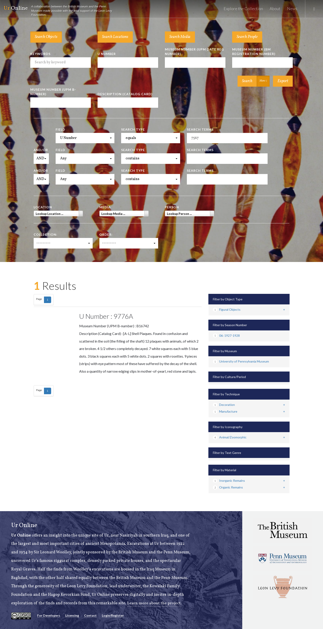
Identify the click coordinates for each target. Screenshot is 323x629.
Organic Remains (228, 487)
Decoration (224, 405)
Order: (106, 234)
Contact (90, 615)
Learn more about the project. (154, 603)
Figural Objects (226, 309)
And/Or (41, 150)
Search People (247, 37)
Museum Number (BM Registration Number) (253, 51)
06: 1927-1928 (226, 335)
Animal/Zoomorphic (230, 437)
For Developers (48, 615)
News (292, 8)
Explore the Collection (243, 8)
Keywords (40, 54)
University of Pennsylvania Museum (241, 361)
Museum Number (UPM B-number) (53, 92)
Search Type (133, 129)
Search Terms (200, 129)
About (275, 8)
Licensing (72, 615)
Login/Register (113, 615)
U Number (107, 54)
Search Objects (46, 37)
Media (105, 207)
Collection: (45, 234)
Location (43, 207)
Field (60, 129)
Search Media (179, 37)
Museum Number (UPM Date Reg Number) (194, 51)
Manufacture (225, 411)
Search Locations (115, 37)
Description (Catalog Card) (125, 94)
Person (172, 207)
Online (59, 10)
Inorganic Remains (229, 480)
